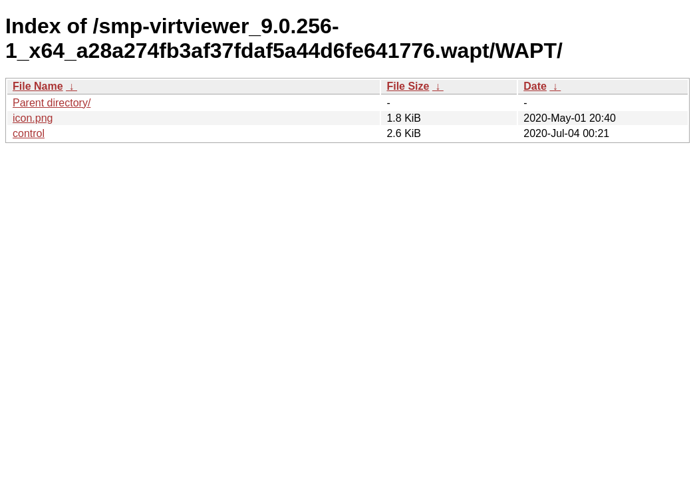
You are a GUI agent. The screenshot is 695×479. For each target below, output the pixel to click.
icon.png (33, 118)
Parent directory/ (51, 102)
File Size (407, 86)
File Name (38, 86)
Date (535, 86)
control (29, 133)
